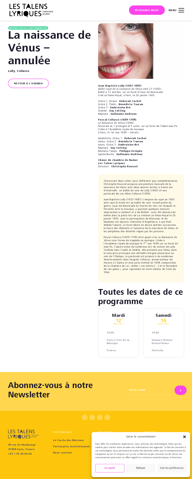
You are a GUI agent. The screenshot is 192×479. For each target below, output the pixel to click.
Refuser (140, 468)
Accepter (109, 468)
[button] (184, 437)
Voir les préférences (172, 468)
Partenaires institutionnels (71, 446)
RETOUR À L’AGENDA (28, 83)
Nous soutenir (62, 453)
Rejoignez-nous (147, 10)
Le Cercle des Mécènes (68, 440)
